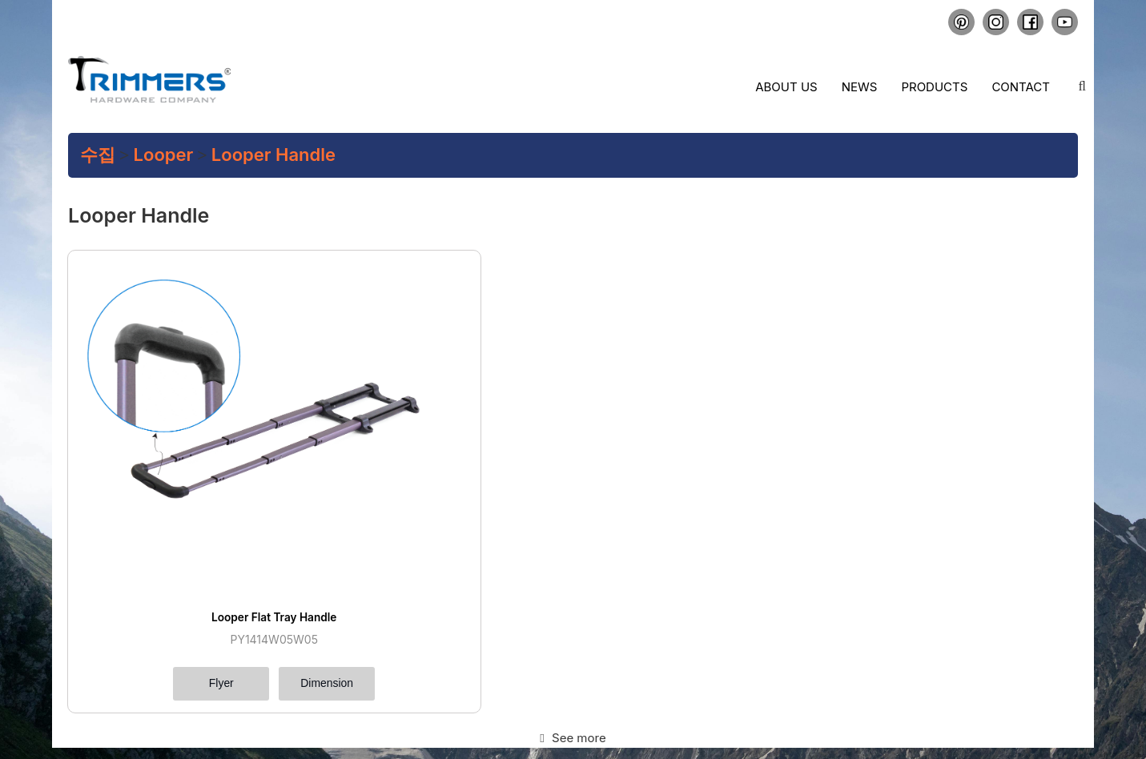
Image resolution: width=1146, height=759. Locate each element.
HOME (174, 690)
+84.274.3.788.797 (816, 702)
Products (934, 86)
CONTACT (182, 735)
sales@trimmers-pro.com (822, 688)
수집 (97, 154)
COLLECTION (293, 705)
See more (572, 607)
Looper (164, 154)
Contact (1020, 86)
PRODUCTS (185, 705)
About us (786, 86)
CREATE (178, 720)
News (860, 86)
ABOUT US (288, 690)
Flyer (134, 550)
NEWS (278, 720)
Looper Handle (273, 154)
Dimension (242, 550)
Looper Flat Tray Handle (188, 482)
